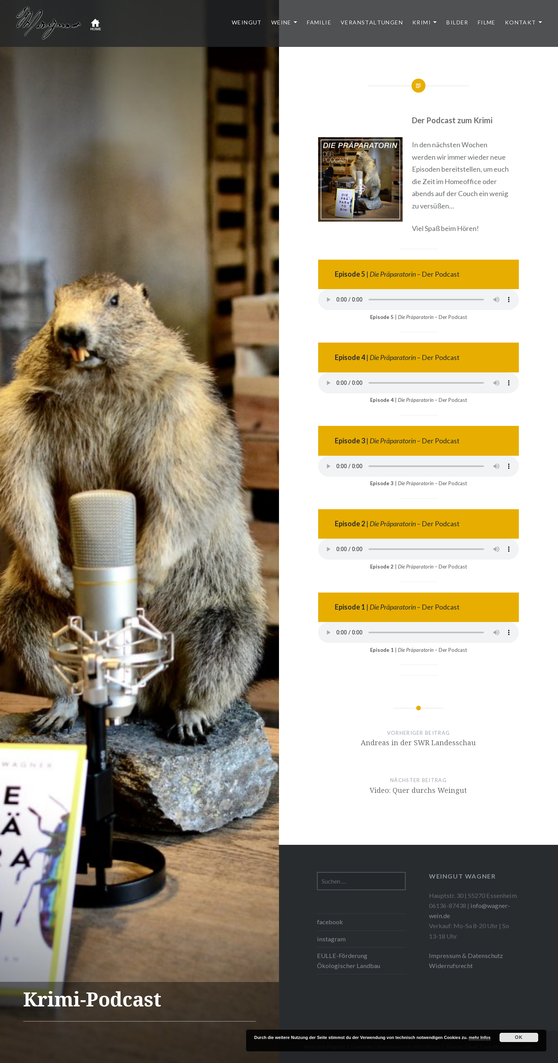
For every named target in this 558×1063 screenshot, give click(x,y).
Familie (319, 22)
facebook (330, 921)
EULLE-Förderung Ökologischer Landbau (348, 960)
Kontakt (520, 22)
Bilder (457, 22)
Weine (281, 22)
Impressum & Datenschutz (466, 955)
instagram (331, 938)
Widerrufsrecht (451, 965)
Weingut (247, 22)
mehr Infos (480, 1037)
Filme (487, 22)
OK (519, 1037)
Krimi (421, 22)
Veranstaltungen (372, 22)
